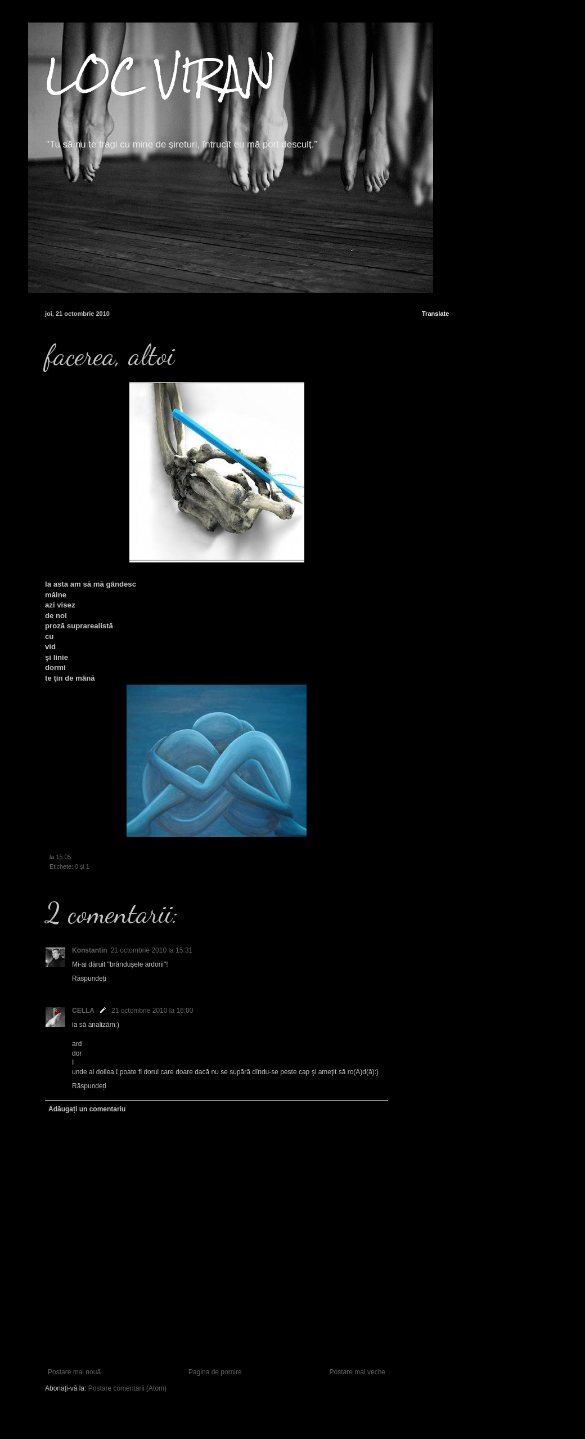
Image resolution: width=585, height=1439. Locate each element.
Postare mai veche (357, 1372)
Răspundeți (89, 978)
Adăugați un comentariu (86, 1109)
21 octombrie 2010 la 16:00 (152, 1011)
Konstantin (89, 950)
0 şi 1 (82, 866)
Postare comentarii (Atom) (127, 1388)
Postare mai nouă (74, 1372)
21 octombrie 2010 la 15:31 (151, 950)
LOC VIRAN (160, 75)
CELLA (83, 1011)
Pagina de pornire (215, 1372)
